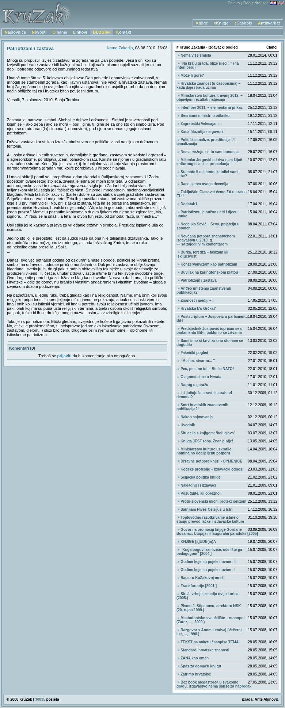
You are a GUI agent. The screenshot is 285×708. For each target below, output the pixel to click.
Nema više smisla (195, 55)
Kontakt (123, 32)
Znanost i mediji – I (196, 300)
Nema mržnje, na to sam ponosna (209, 152)
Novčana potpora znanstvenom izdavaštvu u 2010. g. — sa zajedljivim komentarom (205, 240)
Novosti (39, 32)
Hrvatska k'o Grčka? (198, 309)
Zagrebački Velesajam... (200, 124)
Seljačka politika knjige (200, 477)
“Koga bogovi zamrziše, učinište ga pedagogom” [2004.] (209, 552)
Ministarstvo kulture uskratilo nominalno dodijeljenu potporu (204, 451)
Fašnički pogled (194, 353)
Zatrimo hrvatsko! (195, 674)
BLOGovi (101, 32)
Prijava (234, 3)
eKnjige (221, 23)
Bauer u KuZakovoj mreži (202, 578)
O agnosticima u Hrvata (200, 377)
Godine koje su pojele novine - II (208, 562)
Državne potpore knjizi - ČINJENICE (211, 461)
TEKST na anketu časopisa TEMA (209, 642)
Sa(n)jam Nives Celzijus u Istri (206, 509)
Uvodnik (187, 425)
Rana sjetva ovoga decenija (204, 184)
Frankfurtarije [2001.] (198, 586)
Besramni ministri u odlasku (204, 116)
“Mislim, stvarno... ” (197, 361)
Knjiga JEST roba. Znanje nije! (206, 441)
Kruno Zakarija (120, 48)
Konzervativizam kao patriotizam (208, 264)
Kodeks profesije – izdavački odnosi (211, 469)
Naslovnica (15, 32)
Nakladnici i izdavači (198, 485)
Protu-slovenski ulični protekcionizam (213, 501)
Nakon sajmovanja (196, 417)
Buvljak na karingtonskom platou (209, 272)
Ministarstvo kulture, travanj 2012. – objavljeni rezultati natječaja (209, 98)
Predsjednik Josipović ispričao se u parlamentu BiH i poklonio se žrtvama (209, 331)
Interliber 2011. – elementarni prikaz (211, 108)
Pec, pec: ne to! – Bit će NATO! (207, 369)
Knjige (202, 23)
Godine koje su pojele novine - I (207, 570)
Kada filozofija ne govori (201, 132)
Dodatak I (188, 204)
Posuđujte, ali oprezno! (200, 493)
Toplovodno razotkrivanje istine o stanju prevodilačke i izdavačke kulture (210, 519)
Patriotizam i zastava (198, 280)
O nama (59, 32)
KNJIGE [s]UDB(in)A (198, 542)
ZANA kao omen (194, 658)
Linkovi (80, 32)
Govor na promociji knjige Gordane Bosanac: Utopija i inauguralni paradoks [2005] (217, 532)
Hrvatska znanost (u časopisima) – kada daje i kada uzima (208, 85)
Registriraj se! (255, 3)
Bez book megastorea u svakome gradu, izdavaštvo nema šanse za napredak (213, 684)
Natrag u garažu (194, 385)
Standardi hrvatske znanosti (204, 650)
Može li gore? (192, 75)
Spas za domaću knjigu (200, 666)
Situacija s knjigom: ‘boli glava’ (207, 433)
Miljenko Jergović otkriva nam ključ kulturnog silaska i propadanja (209, 162)
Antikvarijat (269, 23)
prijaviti (64, 356)
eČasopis (243, 23)
